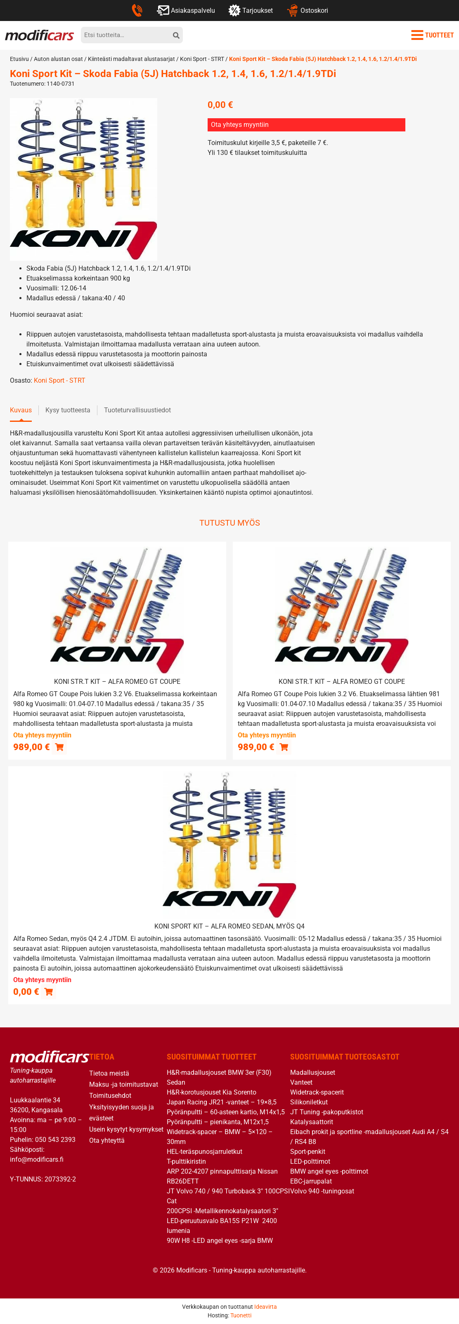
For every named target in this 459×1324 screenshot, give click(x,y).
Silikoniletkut (309, 1102)
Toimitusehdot (110, 1095)
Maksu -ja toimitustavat (123, 1084)
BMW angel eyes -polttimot (329, 1171)
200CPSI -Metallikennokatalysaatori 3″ (222, 1210)
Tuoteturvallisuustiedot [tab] (137, 410)
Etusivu (19, 59)
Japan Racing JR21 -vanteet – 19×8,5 (222, 1102)
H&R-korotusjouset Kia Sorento (211, 1092)
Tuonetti (240, 1315)
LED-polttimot (310, 1161)
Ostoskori (307, 10)
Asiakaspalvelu (186, 10)
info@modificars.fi (37, 1159)
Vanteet (301, 1082)
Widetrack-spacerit (317, 1092)
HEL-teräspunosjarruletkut (204, 1151)
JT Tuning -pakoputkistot (326, 1112)
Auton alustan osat (58, 59)
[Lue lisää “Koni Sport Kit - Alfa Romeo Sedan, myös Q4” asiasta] (48, 991)
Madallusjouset (312, 1072)
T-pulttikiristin (186, 1161)
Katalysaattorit (311, 1121)
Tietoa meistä (109, 1073)
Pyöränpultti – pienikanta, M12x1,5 (218, 1121)
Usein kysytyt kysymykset (126, 1129)
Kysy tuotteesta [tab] (67, 410)
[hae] (176, 35)
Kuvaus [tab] (21, 410)
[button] (59, 746)
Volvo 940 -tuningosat (322, 1191)
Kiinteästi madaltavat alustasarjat (131, 59)
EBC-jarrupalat (311, 1181)
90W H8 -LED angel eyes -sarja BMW (220, 1240)
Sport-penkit (307, 1151)
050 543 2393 (55, 1140)
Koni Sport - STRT (202, 59)
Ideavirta (265, 1306)
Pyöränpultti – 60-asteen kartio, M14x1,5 (226, 1112)
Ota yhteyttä (107, 1140)
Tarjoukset (250, 10)
